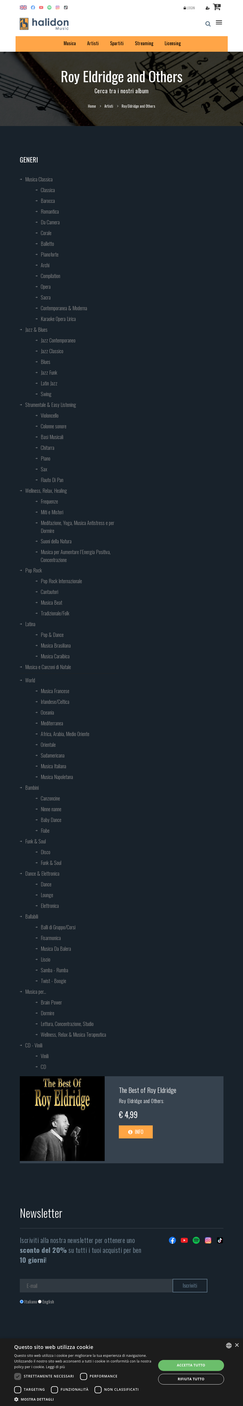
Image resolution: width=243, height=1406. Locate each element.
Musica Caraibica (55, 656)
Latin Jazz (49, 383)
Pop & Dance (52, 634)
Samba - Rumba (54, 970)
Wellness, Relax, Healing (46, 490)
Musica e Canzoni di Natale (48, 667)
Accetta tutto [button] (191, 1365)
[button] (83, 1399)
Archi (45, 265)
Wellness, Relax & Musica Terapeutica (73, 1034)
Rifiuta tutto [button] (191, 1379)
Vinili (45, 1056)
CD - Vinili (33, 1045)
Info (135, 1131)
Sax (44, 469)
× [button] (237, 1345)
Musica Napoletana (57, 776)
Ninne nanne (51, 809)
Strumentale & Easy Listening (50, 404)
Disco (45, 852)
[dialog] (121, 1372)
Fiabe (45, 830)
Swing (46, 394)
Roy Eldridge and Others (141, 1101)
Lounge (47, 895)
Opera (46, 286)
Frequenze (49, 501)
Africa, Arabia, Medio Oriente (65, 733)
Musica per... (35, 991)
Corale (46, 232)
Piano (45, 458)
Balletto (47, 243)
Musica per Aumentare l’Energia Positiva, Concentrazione (76, 555)
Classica (48, 190)
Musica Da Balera (56, 948)
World (30, 680)
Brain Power (51, 1002)
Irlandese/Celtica (55, 701)
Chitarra (47, 447)
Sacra (46, 297)
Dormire (47, 1013)
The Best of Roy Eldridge (147, 1090)
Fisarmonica (51, 937)
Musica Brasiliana (56, 645)
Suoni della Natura (56, 541)
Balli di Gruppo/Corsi (58, 927)
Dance (46, 884)
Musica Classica (39, 179)
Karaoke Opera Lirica (58, 318)
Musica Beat (51, 602)
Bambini (32, 787)
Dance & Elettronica (42, 873)
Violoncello (50, 415)
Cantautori (49, 591)
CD (43, 1066)
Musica (70, 43)
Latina (30, 624)
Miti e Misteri (52, 512)
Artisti (93, 43)
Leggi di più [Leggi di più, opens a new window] (55, 1366)
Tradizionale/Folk (55, 613)
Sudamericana (52, 755)
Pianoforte (50, 254)
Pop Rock (33, 570)
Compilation (50, 275)
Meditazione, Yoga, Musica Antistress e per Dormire (77, 526)
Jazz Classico (52, 351)
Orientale (48, 744)
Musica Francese (55, 691)
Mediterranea (52, 723)
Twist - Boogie (53, 980)
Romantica (50, 211)
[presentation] (63, 1327)
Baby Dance (51, 819)
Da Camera (50, 222)
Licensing (173, 43)
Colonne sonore (53, 426)
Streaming (144, 43)
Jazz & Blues (36, 329)
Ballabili (31, 916)
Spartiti (117, 43)
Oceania (47, 712)
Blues (45, 361)
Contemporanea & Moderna (64, 308)
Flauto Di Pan (52, 479)
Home (92, 106)
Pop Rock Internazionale (61, 581)
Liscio (45, 959)
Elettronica (50, 905)
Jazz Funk (49, 372)
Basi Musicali (52, 437)
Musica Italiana (53, 766)
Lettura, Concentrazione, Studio (67, 1023)
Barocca (48, 200)
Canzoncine (50, 798)
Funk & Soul (35, 841)
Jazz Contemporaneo (58, 340)
